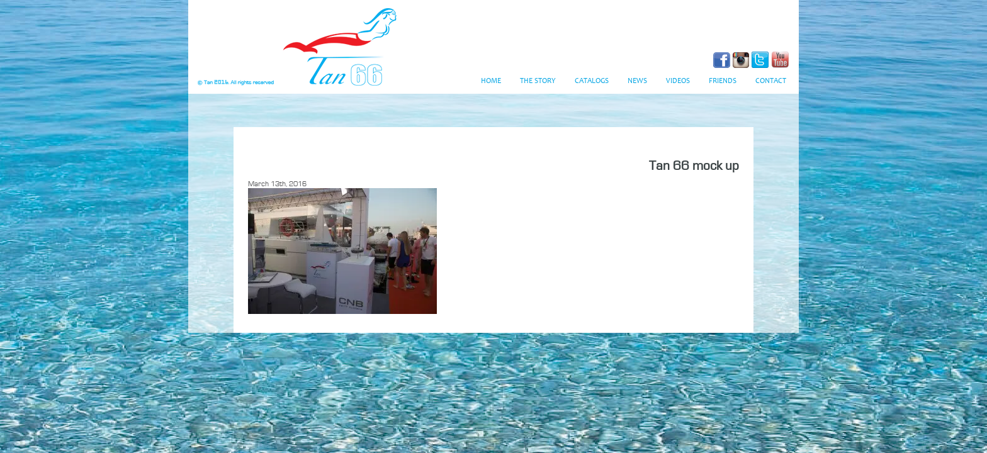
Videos (678, 81)
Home (491, 81)
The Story (538, 81)
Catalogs (592, 81)
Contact (770, 81)
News (637, 81)
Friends (722, 81)
